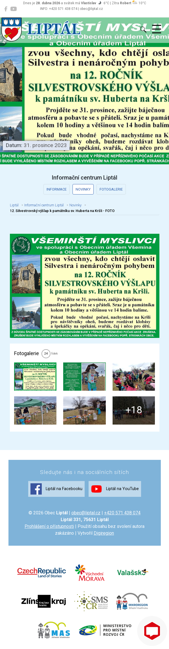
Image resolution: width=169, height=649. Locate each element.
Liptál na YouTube (115, 489)
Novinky (83, 189)
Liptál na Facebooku (56, 489)
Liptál (14, 205)
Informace (57, 189)
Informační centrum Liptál (44, 205)
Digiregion (104, 533)
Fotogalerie (111, 189)
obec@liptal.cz (85, 512)
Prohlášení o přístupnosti (49, 526)
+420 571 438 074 (122, 512)
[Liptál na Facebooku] (5, 9)
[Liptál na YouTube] (13, 9)
